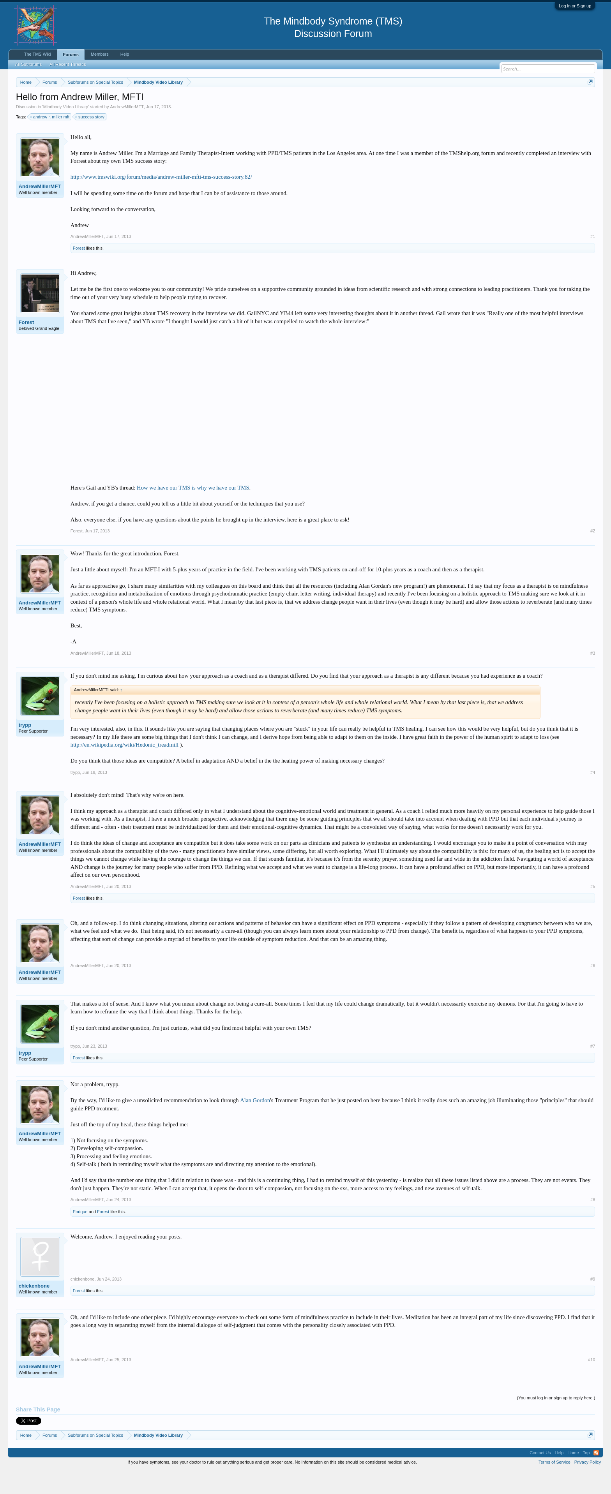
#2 (592, 554)
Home (573, 1476)
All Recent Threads (67, 64)
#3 (592, 676)
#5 (592, 909)
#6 (592, 989)
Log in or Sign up (575, 6)
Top (586, 1476)
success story (90, 140)
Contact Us (540, 1476)
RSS (596, 1476)
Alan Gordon (255, 1123)
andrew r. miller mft (50, 140)
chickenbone (34, 1309)
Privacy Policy (587, 1485)
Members (100, 54)
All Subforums (28, 64)
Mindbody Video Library (65, 130)
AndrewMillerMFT (127, 130)
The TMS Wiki (37, 54)
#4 (592, 795)
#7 (592, 1069)
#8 (592, 1223)
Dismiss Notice (589, 100)
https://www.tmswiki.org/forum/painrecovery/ (372, 101)
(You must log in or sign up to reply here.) (556, 1421)
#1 (592, 259)
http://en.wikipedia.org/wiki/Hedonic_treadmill (124, 768)
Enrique (80, 1235)
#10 (591, 1383)
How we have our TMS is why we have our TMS (193, 511)
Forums (71, 54)
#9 (592, 1302)
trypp (25, 748)
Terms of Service (554, 1485)
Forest (79, 271)
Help (124, 54)
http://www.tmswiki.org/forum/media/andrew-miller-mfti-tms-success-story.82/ (161, 200)
